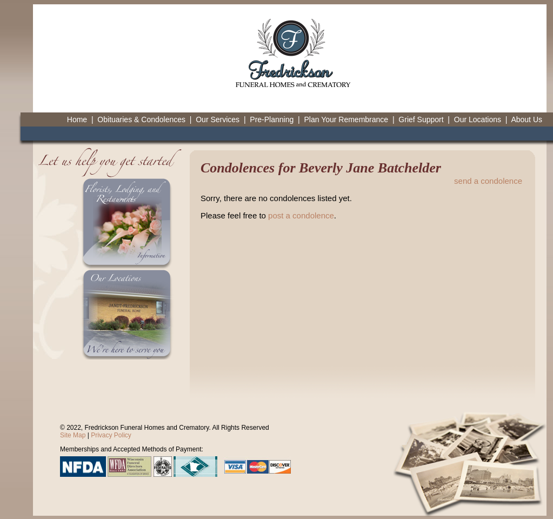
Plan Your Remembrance (346, 119)
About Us (526, 119)
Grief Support (420, 119)
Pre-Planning (272, 119)
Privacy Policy (111, 435)
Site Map (72, 435)
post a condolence (301, 215)
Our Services (217, 119)
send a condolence (488, 180)
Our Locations (477, 119)
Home (77, 119)
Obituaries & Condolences (141, 119)
